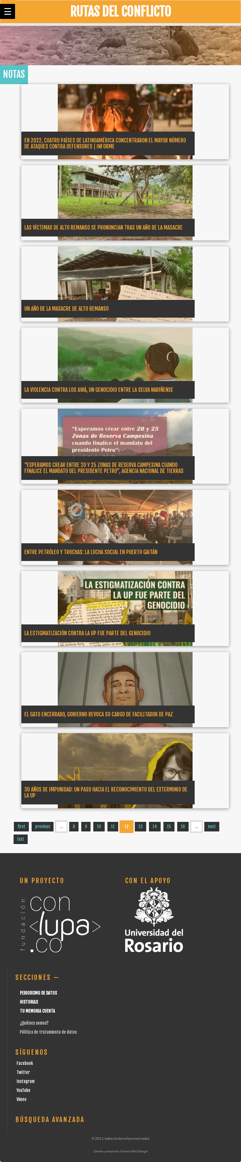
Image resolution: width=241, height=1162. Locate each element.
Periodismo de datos (38, 993)
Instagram (26, 1081)
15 (169, 826)
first (21, 826)
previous (42, 826)
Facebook (25, 1063)
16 (183, 826)
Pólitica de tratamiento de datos (48, 1032)
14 (155, 826)
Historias (29, 1002)
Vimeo (21, 1099)
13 (140, 826)
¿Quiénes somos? (34, 1023)
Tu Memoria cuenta (37, 1011)
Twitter (23, 1072)
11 (113, 826)
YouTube (23, 1090)
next (212, 826)
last (20, 839)
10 (99, 826)
